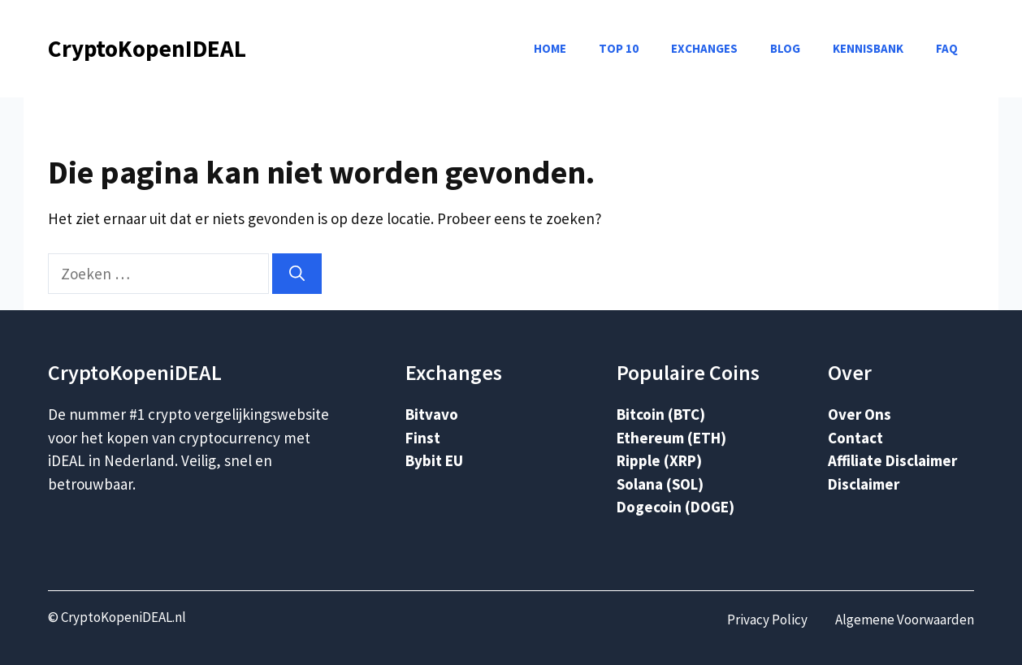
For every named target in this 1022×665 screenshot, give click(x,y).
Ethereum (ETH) (671, 437)
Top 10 (619, 48)
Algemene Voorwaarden (904, 619)
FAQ (947, 48)
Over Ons (859, 414)
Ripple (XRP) (659, 460)
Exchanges (704, 48)
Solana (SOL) (660, 484)
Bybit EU (434, 460)
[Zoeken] (297, 274)
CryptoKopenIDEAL (147, 48)
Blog (785, 48)
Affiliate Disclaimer (892, 460)
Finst (422, 437)
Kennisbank (868, 48)
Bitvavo (431, 414)
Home (550, 48)
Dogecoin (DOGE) (675, 506)
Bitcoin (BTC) (661, 414)
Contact (855, 437)
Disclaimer (863, 484)
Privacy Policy (767, 619)
